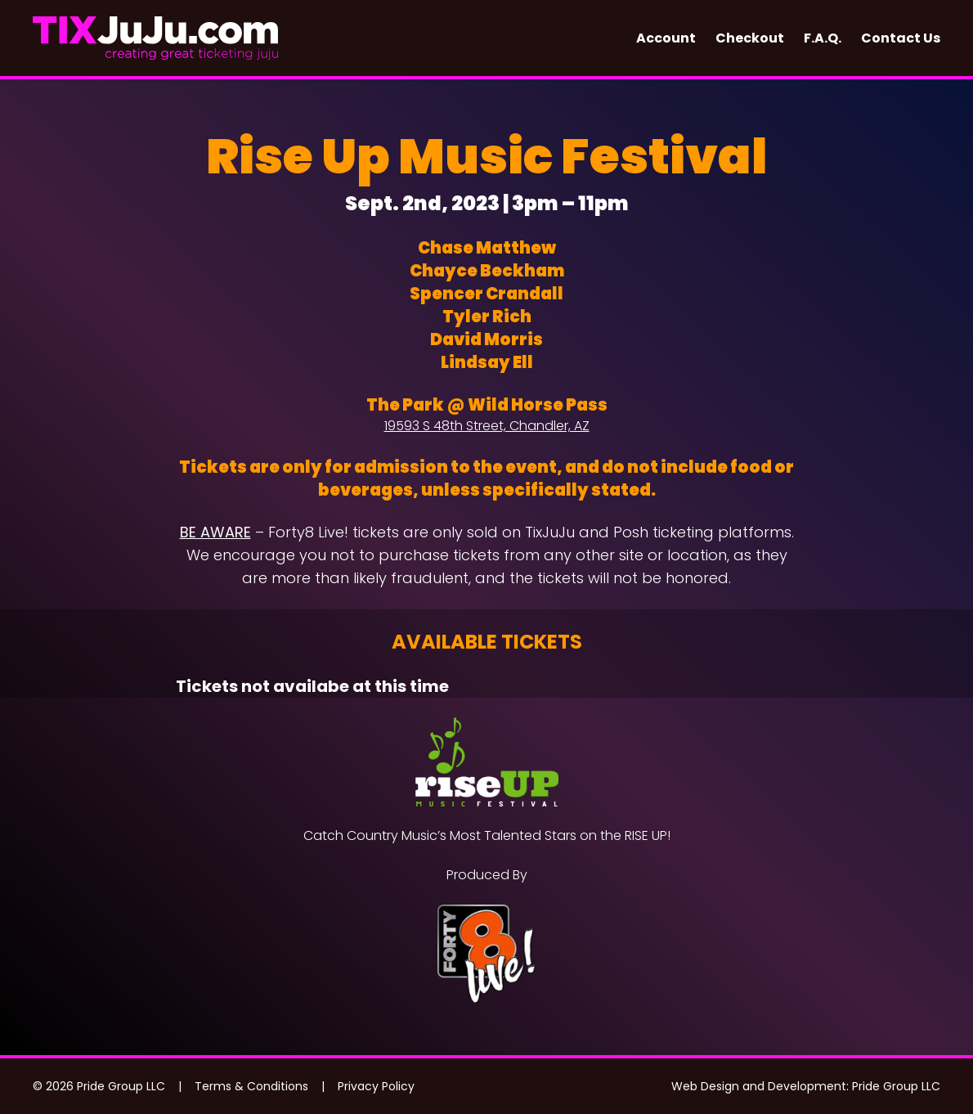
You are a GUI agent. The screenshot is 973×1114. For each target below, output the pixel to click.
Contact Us (900, 38)
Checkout (749, 38)
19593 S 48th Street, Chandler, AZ (487, 425)
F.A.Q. (822, 38)
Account (666, 38)
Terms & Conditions (251, 1086)
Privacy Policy (376, 1086)
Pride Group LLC (896, 1086)
